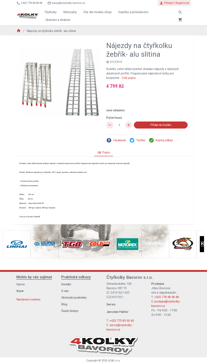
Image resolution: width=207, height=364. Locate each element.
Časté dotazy (69, 311)
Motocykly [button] (70, 12)
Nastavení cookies (28, 299)
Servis (20, 284)
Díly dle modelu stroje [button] (97, 12)
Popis (103, 152)
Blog (64, 304)
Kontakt (66, 284)
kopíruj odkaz (161, 140)
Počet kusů (114, 117)
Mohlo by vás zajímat (34, 277)
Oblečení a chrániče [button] (57, 20)
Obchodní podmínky (74, 297)
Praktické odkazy (76, 277)
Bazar (20, 291)
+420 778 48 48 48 (166, 297)
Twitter (137, 140)
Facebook (116, 140)
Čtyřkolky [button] (51, 12)
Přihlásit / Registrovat (174, 3)
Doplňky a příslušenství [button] (133, 12)
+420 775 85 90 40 (121, 320)
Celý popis (129, 78)
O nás (65, 291)
